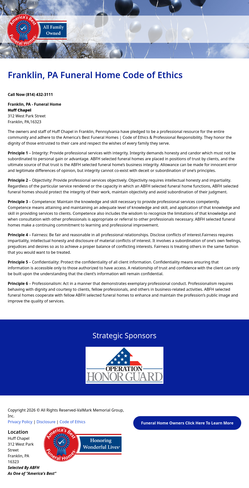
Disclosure (45, 421)
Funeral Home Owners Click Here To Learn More (187, 423)
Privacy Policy (20, 421)
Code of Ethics (72, 421)
